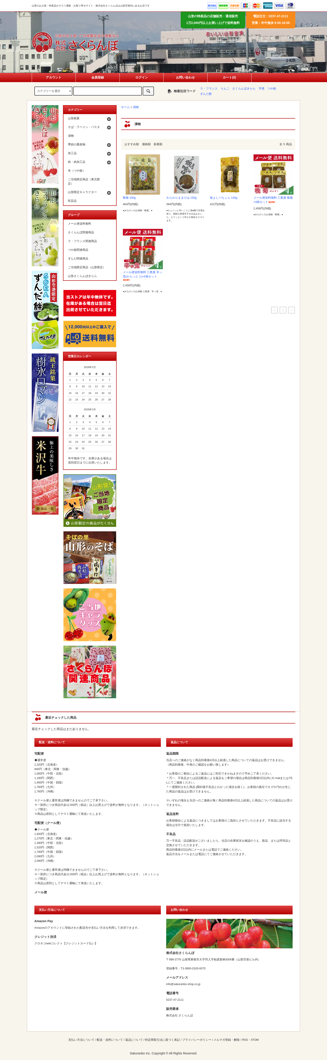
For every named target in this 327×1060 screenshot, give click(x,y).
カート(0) (229, 77)
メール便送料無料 (79, 223)
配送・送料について (110, 1039)
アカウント (53, 77)
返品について (134, 1039)
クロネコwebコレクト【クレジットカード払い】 (66, 943)
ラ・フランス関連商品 (82, 241)
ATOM (255, 1039)
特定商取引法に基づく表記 (162, 1039)
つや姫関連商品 (78, 249)
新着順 (158, 144)
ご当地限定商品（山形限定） (87, 267)
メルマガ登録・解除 (227, 1039)
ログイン (141, 77)
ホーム (125, 107)
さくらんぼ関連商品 (81, 232)
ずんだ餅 (206, 94)
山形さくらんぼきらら (82, 276)
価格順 (146, 144)
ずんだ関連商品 (78, 258)
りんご (225, 88)
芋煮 (261, 88)
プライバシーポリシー (196, 1039)
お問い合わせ (185, 77)
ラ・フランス (209, 88)
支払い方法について (81, 1039)
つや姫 (271, 88)
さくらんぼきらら (244, 88)
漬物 (136, 107)
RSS (245, 1039)
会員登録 (97, 77)
